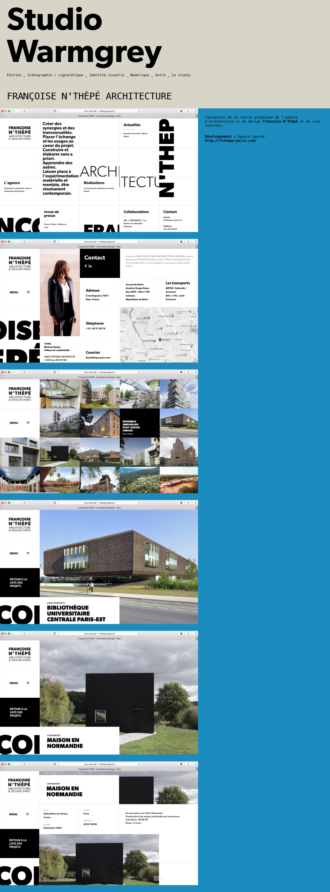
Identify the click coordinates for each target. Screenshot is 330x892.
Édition (14, 75)
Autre (160, 75)
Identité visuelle (106, 75)
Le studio (181, 75)
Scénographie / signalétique (55, 75)
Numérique (140, 75)
